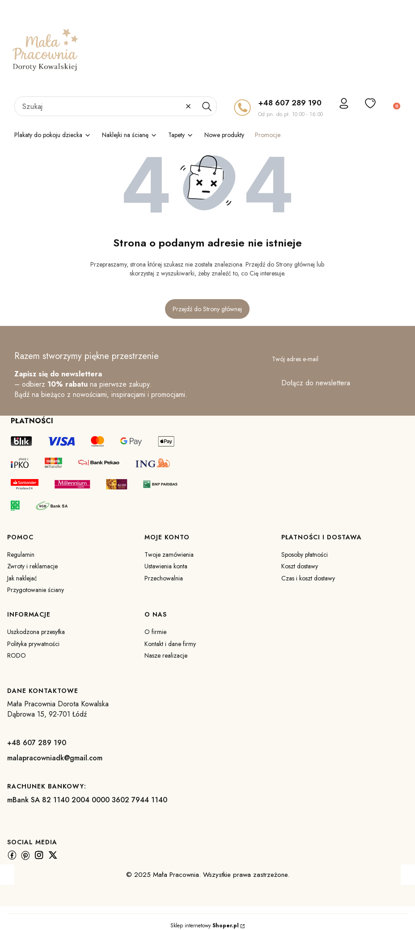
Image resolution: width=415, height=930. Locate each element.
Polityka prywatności (33, 643)
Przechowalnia (163, 578)
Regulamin (20, 554)
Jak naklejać (22, 578)
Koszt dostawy (299, 566)
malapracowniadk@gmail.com (54, 758)
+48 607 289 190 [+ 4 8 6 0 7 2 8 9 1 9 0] (290, 102)
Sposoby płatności (304, 554)
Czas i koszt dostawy (308, 578)
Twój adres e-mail (295, 358)
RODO (16, 655)
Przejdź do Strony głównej (207, 308)
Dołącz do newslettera (315, 383)
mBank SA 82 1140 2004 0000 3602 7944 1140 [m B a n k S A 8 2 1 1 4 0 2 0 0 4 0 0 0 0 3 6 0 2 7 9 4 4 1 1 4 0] (87, 800)
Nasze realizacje (165, 655)
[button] (207, 106)
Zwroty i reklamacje (32, 566)
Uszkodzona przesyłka (36, 631)
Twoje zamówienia (169, 554)
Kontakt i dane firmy (170, 643)
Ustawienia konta (165, 566)
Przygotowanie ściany (35, 589)
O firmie (155, 631)
